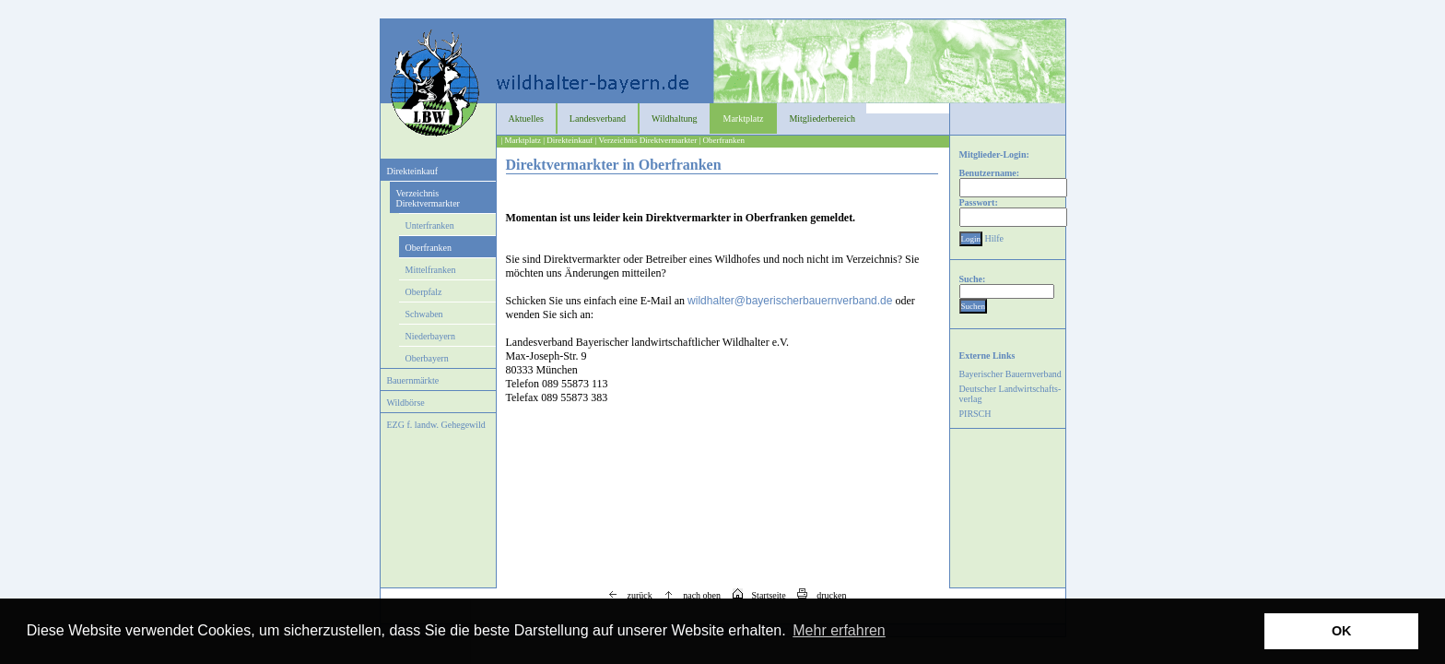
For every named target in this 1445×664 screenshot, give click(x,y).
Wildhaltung (675, 118)
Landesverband (598, 118)
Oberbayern (427, 358)
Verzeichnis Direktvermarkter (428, 198)
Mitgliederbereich (822, 118)
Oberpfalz (423, 292)
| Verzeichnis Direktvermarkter (646, 140)
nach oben (687, 595)
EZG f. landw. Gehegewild (436, 425)
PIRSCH (975, 414)
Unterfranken (429, 225)
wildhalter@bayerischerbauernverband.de (789, 300)
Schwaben (424, 314)
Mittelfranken (430, 270)
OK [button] (1342, 630)
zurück (625, 595)
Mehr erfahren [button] (839, 630)
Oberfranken (428, 248)
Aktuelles (526, 118)
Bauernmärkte (413, 380)
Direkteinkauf (413, 171)
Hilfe (994, 238)
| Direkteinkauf (568, 140)
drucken (817, 595)
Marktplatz (743, 118)
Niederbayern (430, 336)
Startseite (754, 595)
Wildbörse (406, 402)
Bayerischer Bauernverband (1010, 374)
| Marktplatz (521, 140)
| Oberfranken (722, 140)
